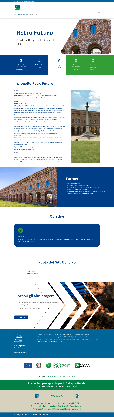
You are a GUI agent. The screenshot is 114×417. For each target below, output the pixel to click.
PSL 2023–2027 (59, 7)
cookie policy (47, 415)
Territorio (36, 7)
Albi (81, 7)
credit (35, 415)
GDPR (39, 415)
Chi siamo (26, 7)
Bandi (76, 7)
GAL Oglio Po (18, 15)
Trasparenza (88, 7)
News (96, 7)
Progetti (69, 7)
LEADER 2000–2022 (47, 7)
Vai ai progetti (21, 317)
